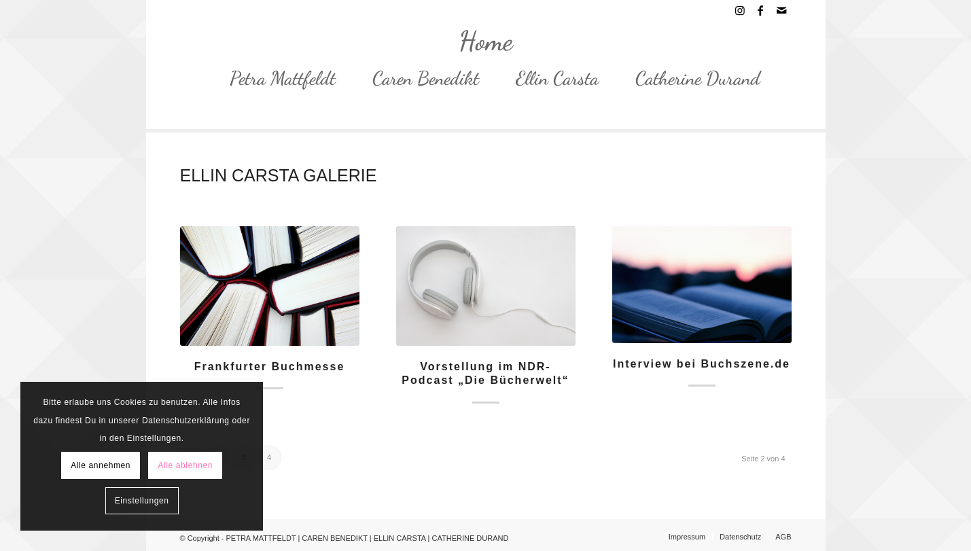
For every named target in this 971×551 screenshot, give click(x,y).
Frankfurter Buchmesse (269, 366)
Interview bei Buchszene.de (701, 364)
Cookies (130, 402)
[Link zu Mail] (781, 10)
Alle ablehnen (185, 465)
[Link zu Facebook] (761, 10)
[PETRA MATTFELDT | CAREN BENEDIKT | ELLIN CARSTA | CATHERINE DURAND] (485, 40)
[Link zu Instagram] (740, 10)
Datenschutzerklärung (186, 420)
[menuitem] (273, 78)
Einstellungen (142, 500)
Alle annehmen (100, 465)
